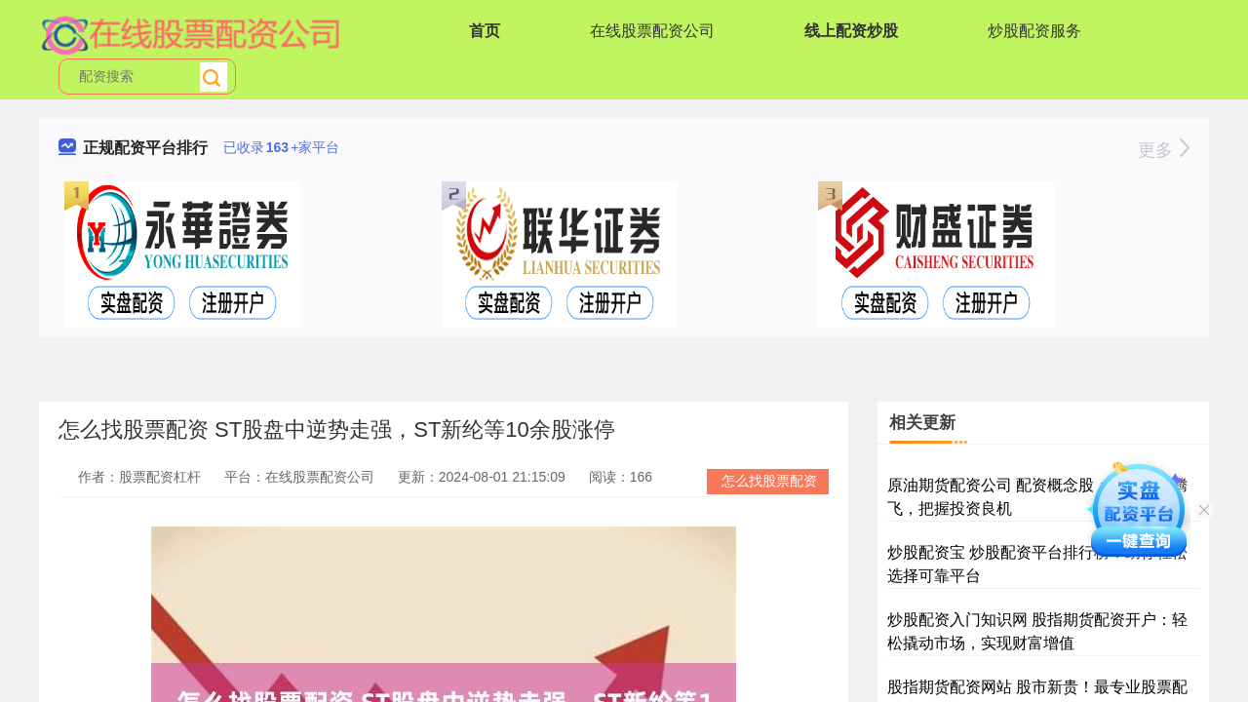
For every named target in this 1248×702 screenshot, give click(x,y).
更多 (1164, 150)
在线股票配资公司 (652, 30)
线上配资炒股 (851, 30)
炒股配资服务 (1034, 30)
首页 (484, 30)
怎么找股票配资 (769, 480)
